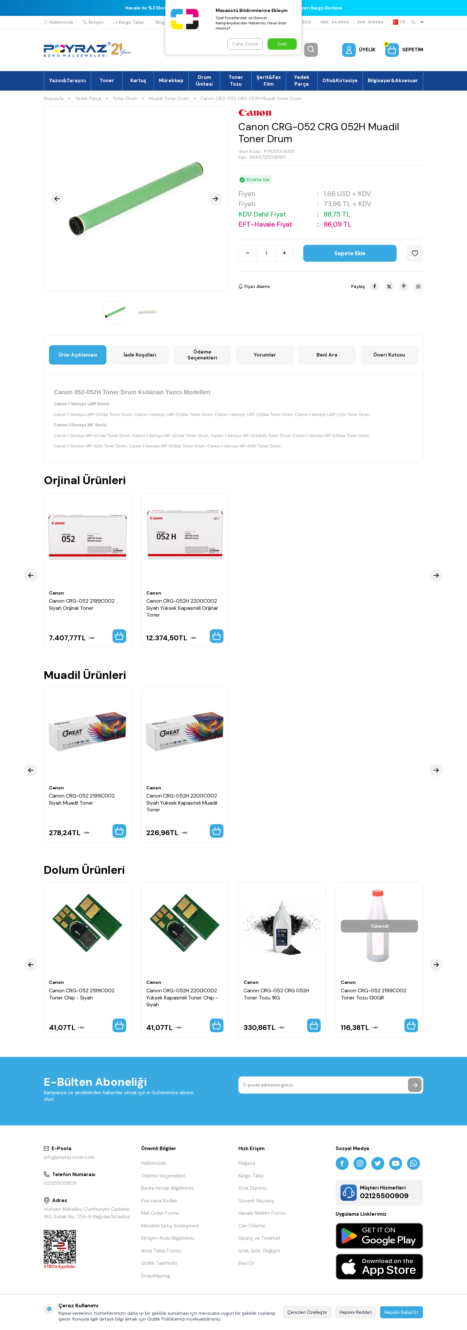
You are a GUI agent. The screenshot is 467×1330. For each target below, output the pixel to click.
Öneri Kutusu (389, 355)
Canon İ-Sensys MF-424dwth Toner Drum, (251, 435)
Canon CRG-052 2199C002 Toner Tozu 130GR (373, 994)
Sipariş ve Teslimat (259, 1238)
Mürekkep (171, 80)
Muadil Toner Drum (169, 98)
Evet (282, 44)
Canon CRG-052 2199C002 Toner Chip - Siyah (81, 994)
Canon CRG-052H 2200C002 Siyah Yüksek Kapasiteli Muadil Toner (181, 802)
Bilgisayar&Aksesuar (393, 80)
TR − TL (408, 22)
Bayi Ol (246, 1263)
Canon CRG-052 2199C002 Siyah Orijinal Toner (81, 604)
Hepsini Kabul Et (401, 1312)
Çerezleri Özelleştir (307, 1312)
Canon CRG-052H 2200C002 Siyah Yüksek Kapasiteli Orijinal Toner (182, 607)
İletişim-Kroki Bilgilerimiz (168, 1238)
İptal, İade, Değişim (259, 1251)
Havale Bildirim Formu (261, 1213)
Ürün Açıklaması (77, 355)
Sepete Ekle (349, 253)
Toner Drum (125, 98)
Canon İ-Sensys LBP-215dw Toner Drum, (254, 414)
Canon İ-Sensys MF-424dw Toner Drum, (171, 435)
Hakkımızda (58, 22)
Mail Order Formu (160, 1213)
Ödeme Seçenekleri (202, 355)
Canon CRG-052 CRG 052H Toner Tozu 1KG (276, 994)
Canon (56, 593)
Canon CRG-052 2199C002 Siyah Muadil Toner (81, 799)
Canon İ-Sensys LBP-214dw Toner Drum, (173, 414)
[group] (136, 199)
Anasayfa (54, 98)
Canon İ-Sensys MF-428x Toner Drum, (91, 446)
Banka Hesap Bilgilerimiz (167, 1188)
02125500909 (60, 1183)
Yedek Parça (301, 80)
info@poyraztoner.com (69, 1157)
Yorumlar (265, 355)
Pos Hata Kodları (159, 1201)
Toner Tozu (236, 80)
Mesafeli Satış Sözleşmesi (170, 1226)
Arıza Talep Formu (161, 1251)
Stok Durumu (252, 1188)
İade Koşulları (140, 355)
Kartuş (138, 80)
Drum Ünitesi (204, 80)
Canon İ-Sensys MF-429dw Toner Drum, (167, 446)
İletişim (93, 22)
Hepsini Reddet (356, 1312)
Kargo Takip (129, 22)
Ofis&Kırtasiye (340, 80)
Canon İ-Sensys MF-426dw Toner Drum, (331, 435)
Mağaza (246, 1163)
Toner (107, 80)
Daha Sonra (245, 44)
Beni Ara (327, 355)
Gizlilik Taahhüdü (159, 1263)
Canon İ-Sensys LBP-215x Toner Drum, (333, 414)
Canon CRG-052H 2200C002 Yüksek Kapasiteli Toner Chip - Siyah (182, 997)
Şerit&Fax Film (269, 80)
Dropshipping (155, 1276)
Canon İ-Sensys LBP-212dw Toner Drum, (93, 414)
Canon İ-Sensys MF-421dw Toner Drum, (92, 435)
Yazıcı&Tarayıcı (67, 80)
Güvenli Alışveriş (256, 1201)
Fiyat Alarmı (254, 286)
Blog (159, 22)
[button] (57, 198)
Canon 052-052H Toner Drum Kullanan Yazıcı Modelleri (132, 392)
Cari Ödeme (251, 1226)
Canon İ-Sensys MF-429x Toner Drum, (244, 446)
